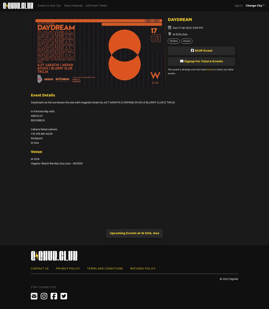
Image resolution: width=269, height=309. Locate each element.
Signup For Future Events (201, 61)
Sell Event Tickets (96, 5)
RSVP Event (201, 51)
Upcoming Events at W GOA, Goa (134, 233)
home (210, 69)
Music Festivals (73, 5)
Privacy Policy (68, 268)
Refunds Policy (143, 268)
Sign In (239, 5)
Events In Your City (49, 5)
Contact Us (40, 268)
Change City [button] (254, 5)
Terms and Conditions (105, 268)
